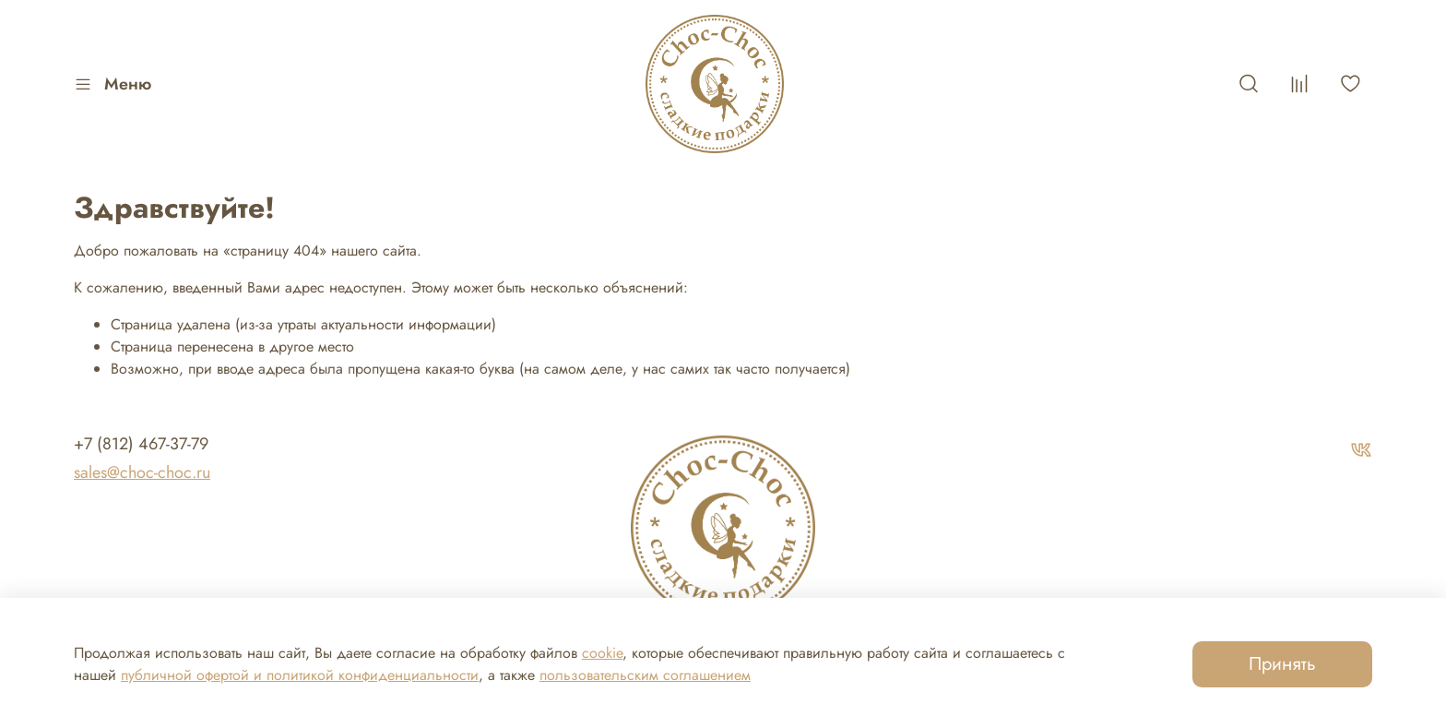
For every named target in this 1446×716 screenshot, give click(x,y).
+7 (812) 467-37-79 (141, 444)
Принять (1282, 663)
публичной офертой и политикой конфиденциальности (300, 675)
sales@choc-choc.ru (142, 472)
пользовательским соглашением (645, 675)
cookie (602, 652)
